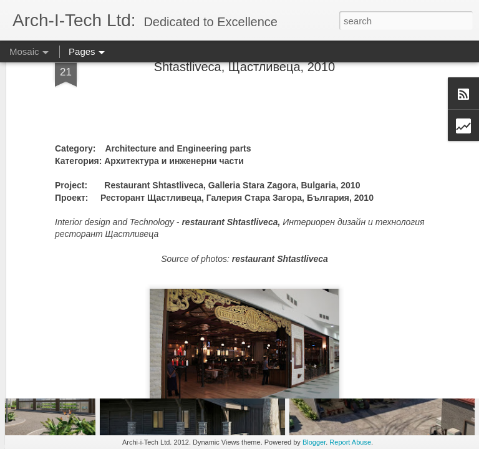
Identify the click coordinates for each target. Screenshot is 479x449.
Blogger (314, 442)
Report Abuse (350, 442)
